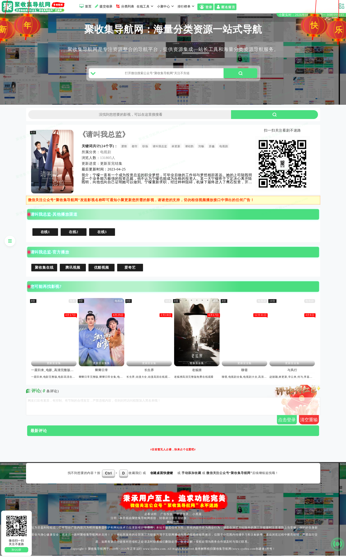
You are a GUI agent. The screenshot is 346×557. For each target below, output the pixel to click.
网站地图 (173, 523)
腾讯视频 (73, 269)
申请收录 (183, 515)
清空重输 (309, 421)
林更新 (176, 147)
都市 (135, 147)
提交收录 (103, 6)
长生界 (149, 371)
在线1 (45, 233)
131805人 (108, 159)
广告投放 (166, 515)
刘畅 (201, 147)
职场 (145, 147)
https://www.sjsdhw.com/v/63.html (212, 519)
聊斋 (244, 371)
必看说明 (150, 515)
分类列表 (124, 6)
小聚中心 (166, 6)
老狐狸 (197, 371)
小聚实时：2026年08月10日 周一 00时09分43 (311, 15)
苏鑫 (212, 147)
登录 (205, 7)
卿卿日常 (101, 371)
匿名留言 (225, 7)
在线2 (73, 233)
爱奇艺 (130, 269)
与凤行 (292, 371)
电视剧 (224, 147)
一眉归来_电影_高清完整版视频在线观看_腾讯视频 (54, 371)
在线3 (102, 233)
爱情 (124, 147)
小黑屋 (196, 515)
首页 (84, 6)
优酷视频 (101, 269)
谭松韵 (189, 147)
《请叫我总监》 (104, 136)
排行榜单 (187, 6)
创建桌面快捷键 (161, 474)
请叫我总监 (160, 147)
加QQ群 (16, 549)
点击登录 (287, 421)
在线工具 (146, 6)
